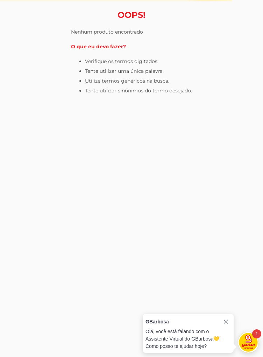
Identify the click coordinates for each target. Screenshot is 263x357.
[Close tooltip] (226, 322)
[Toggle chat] (248, 342)
